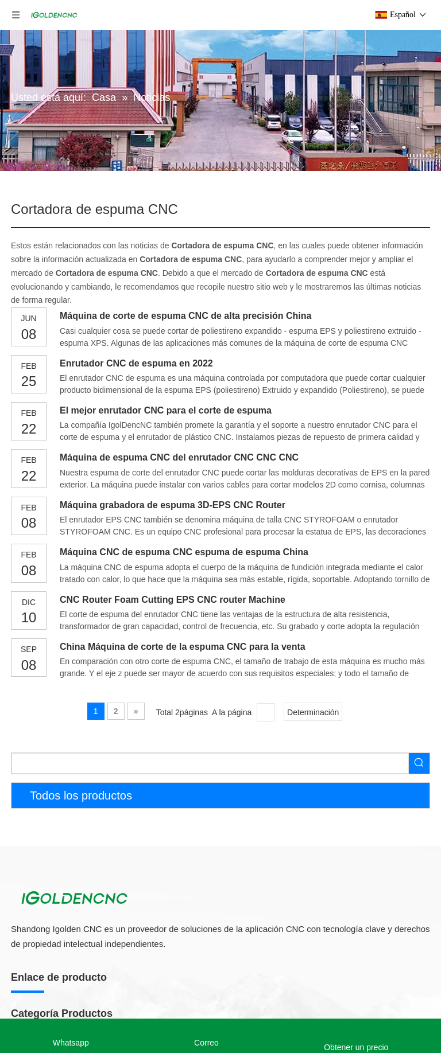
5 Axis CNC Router (44, 1005)
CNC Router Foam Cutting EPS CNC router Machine (172, 599)
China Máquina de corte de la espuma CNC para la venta (182, 647)
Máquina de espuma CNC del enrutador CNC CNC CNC (179, 457)
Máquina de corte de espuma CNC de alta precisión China (185, 316)
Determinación (313, 712)
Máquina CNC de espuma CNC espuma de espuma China (184, 552)
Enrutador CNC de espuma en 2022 (136, 363)
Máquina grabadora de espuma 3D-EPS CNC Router (172, 505)
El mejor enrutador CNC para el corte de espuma (166, 410)
